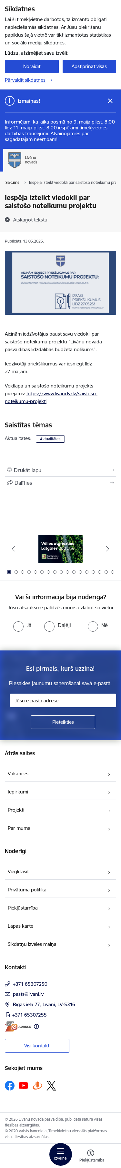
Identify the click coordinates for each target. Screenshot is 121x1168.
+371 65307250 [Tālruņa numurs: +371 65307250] (30, 984)
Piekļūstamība (23, 908)
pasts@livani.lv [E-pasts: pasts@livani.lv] (28, 994)
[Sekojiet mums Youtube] (23, 1085)
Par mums (19, 828)
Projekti (16, 810)
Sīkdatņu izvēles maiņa (32, 944)
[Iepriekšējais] (13, 548)
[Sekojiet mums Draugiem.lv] (37, 1085)
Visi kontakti (37, 1046)
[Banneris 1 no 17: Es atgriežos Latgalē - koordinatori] (60, 549)
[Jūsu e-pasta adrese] (63, 700)
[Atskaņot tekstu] (30, 219)
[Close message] (110, 101)
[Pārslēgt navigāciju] (60, 1154)
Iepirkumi (18, 792)
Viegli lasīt (18, 871)
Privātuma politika (27, 890)
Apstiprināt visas (89, 66)
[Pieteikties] (63, 722)
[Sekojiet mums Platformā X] (51, 1086)
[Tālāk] (107, 548)
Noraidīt (31, 66)
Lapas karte (20, 926)
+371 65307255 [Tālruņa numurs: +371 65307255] (29, 1015)
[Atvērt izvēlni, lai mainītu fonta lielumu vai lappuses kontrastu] (90, 1156)
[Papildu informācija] (36, 1026)
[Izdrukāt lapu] (60, 470)
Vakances (18, 773)
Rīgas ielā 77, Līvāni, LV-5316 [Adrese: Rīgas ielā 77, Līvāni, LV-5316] (44, 1004)
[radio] (22, 625)
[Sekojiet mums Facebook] (10, 1086)
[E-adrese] (18, 1026)
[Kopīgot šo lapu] (60, 483)
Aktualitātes (50, 438)
